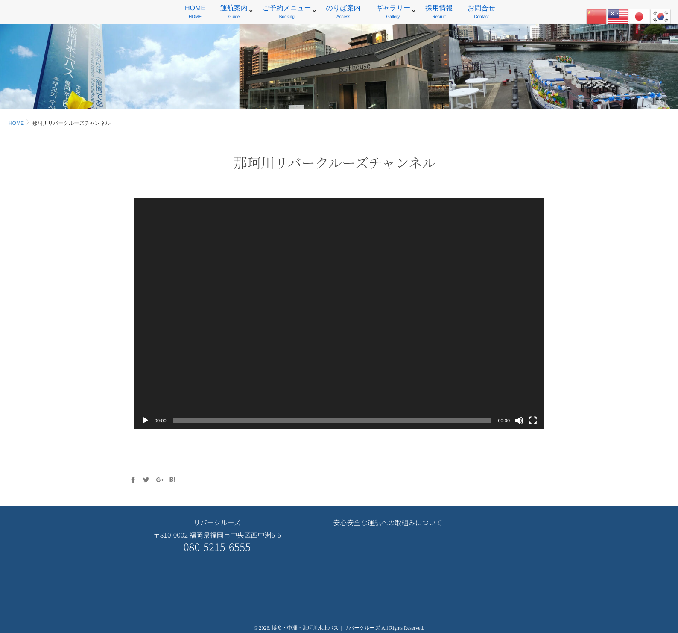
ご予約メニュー (287, 13)
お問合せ (481, 13)
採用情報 (439, 13)
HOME (195, 13)
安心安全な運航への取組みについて (387, 522)
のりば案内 (343, 13)
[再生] (145, 420)
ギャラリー (393, 13)
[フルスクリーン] (533, 420)
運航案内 (234, 13)
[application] (339, 313)
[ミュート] (519, 420)
